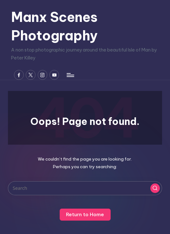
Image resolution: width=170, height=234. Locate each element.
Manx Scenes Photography (54, 26)
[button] (155, 188)
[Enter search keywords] (85, 188)
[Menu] (70, 75)
